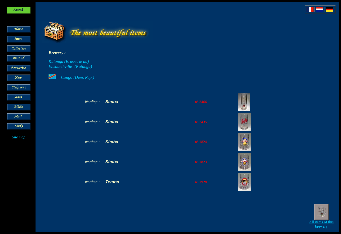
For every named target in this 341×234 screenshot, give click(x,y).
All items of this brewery (321, 224)
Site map (18, 137)
